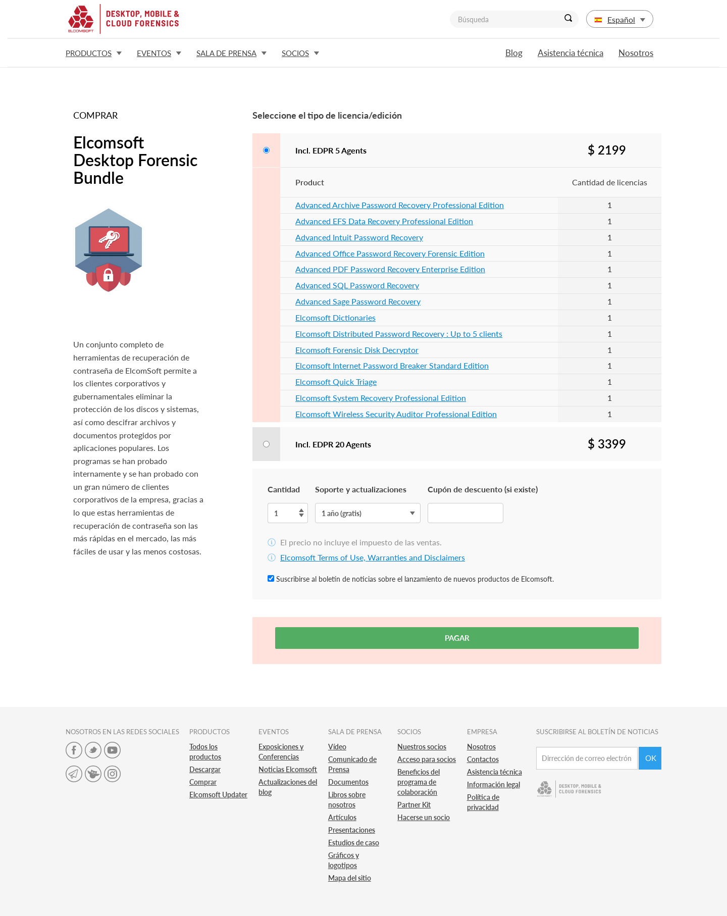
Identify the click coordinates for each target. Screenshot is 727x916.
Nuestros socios (421, 746)
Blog (514, 52)
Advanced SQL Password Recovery (357, 285)
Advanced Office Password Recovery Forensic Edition (390, 253)
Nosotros (635, 52)
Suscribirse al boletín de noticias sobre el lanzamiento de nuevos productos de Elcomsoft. (411, 579)
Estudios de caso (353, 842)
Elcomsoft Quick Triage (336, 381)
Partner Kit (414, 804)
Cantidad (284, 489)
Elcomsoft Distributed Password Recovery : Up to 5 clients (398, 333)
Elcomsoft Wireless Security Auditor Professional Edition (396, 414)
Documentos (348, 782)
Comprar (203, 782)
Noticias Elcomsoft (287, 769)
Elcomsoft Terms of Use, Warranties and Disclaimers (372, 557)
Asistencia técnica (570, 52)
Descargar (205, 769)
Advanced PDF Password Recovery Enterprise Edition (390, 269)
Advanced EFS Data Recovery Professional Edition (384, 221)
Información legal (493, 784)
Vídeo (337, 746)
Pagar (457, 637)
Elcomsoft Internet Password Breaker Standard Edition (392, 365)
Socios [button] (300, 53)
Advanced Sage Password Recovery (358, 301)
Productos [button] (94, 53)
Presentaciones (351, 830)
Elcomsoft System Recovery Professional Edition (380, 397)
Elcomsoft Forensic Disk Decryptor (357, 349)
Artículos (342, 817)
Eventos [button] (159, 53)
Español (619, 19)
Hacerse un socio (423, 817)
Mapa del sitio (349, 878)
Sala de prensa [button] (231, 53)
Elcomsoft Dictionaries (335, 317)
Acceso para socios (426, 759)
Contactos (483, 759)
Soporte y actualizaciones (360, 489)
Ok (650, 757)
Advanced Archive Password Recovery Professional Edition (399, 205)
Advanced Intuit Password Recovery (359, 237)
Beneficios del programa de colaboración (418, 782)
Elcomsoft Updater (218, 794)
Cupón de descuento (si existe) (483, 489)
